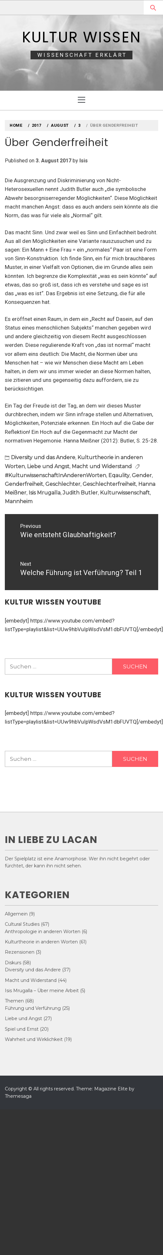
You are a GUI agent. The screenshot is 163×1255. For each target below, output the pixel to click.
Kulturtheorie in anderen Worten (41, 942)
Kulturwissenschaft (125, 493)
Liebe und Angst (48, 466)
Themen (14, 1001)
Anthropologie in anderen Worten (42, 931)
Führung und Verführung (33, 1008)
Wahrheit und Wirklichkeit (34, 1039)
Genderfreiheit (24, 484)
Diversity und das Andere (43, 457)
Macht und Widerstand (102, 466)
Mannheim (18, 501)
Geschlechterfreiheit (109, 484)
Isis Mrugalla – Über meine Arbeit (42, 990)
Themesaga (18, 1096)
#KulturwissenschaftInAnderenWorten (55, 475)
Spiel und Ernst (22, 1029)
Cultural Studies (22, 924)
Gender (142, 475)
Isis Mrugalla (44, 493)
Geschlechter (62, 484)
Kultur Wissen (81, 37)
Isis (83, 161)
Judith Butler (80, 493)
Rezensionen (19, 952)
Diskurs (13, 963)
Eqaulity (119, 475)
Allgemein (16, 914)
